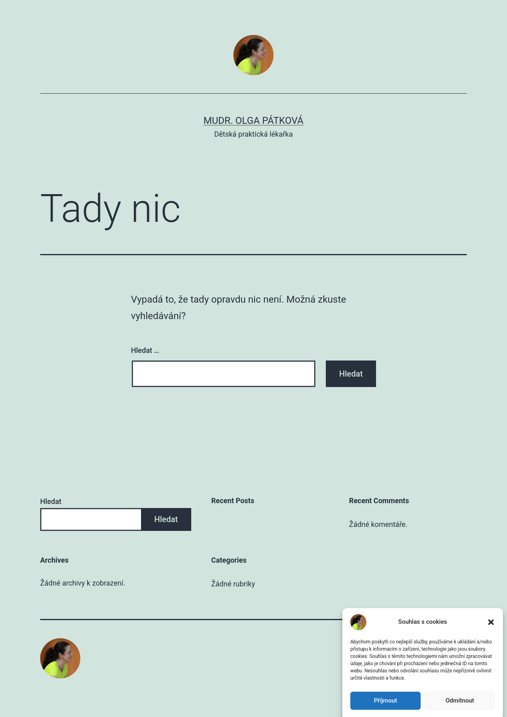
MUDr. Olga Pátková (254, 120)
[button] (491, 628)
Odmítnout (460, 706)
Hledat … (145, 350)
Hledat (50, 501)
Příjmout (385, 706)
